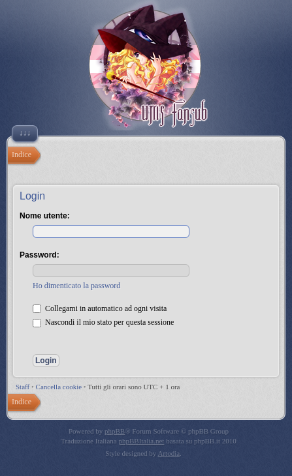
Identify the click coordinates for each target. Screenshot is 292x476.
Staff (22, 387)
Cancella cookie (59, 387)
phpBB (115, 431)
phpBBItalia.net (141, 441)
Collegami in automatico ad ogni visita (100, 308)
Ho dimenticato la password (76, 285)
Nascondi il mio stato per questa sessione (103, 322)
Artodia (169, 453)
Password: (39, 255)
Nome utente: (45, 215)
